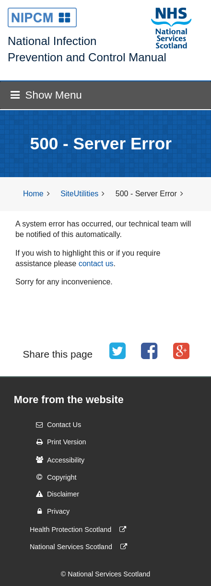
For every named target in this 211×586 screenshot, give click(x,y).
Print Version (58, 442)
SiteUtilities (79, 194)
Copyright (53, 477)
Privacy (50, 511)
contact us (96, 263)
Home (33, 194)
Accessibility (57, 459)
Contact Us (55, 424)
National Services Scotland (80, 547)
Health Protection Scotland (80, 529)
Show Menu (46, 95)
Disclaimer (54, 494)
